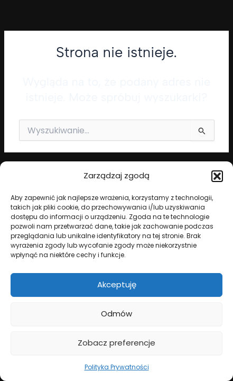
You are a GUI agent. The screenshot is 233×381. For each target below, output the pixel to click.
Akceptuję (116, 284)
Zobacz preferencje (116, 342)
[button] (217, 176)
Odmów (116, 313)
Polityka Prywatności (117, 366)
